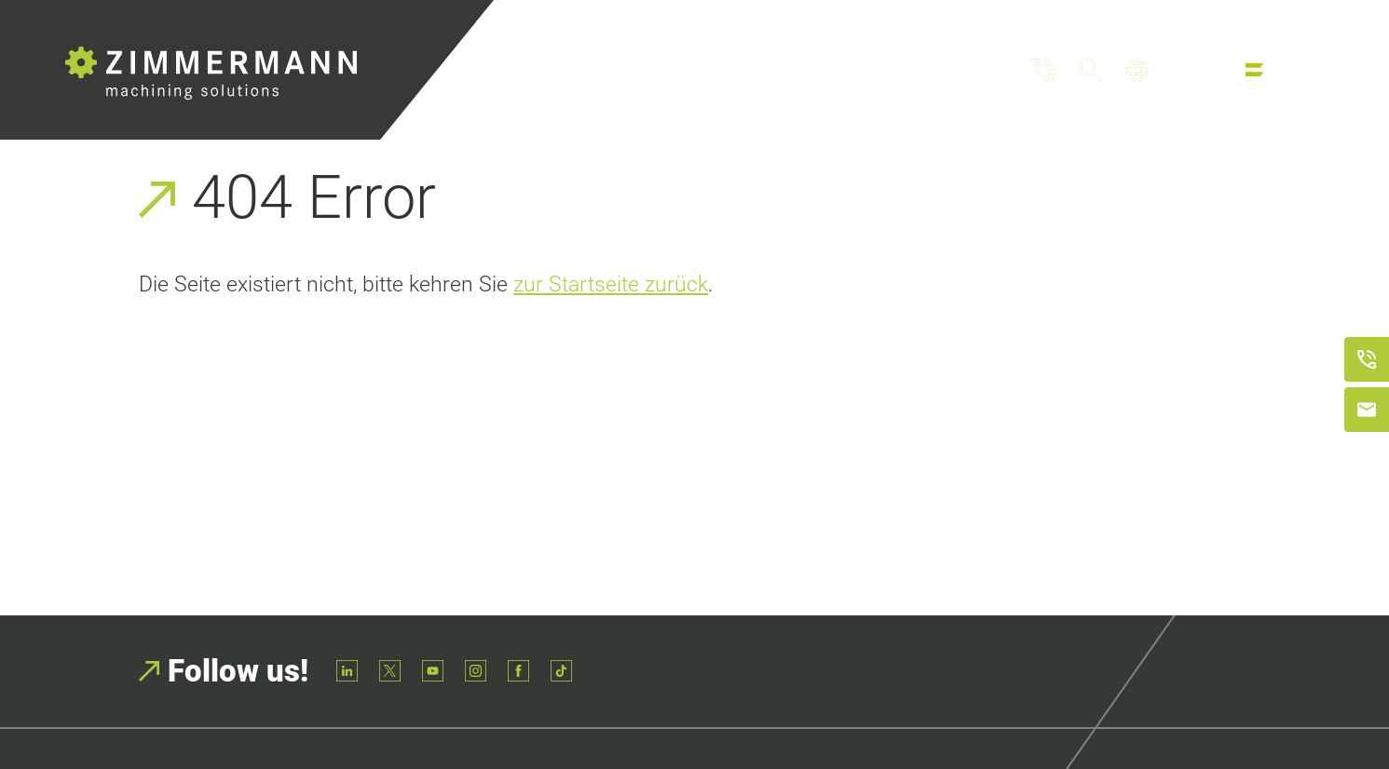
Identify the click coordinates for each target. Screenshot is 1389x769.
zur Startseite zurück (610, 284)
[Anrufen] (1366, 359)
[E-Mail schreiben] (1366, 409)
